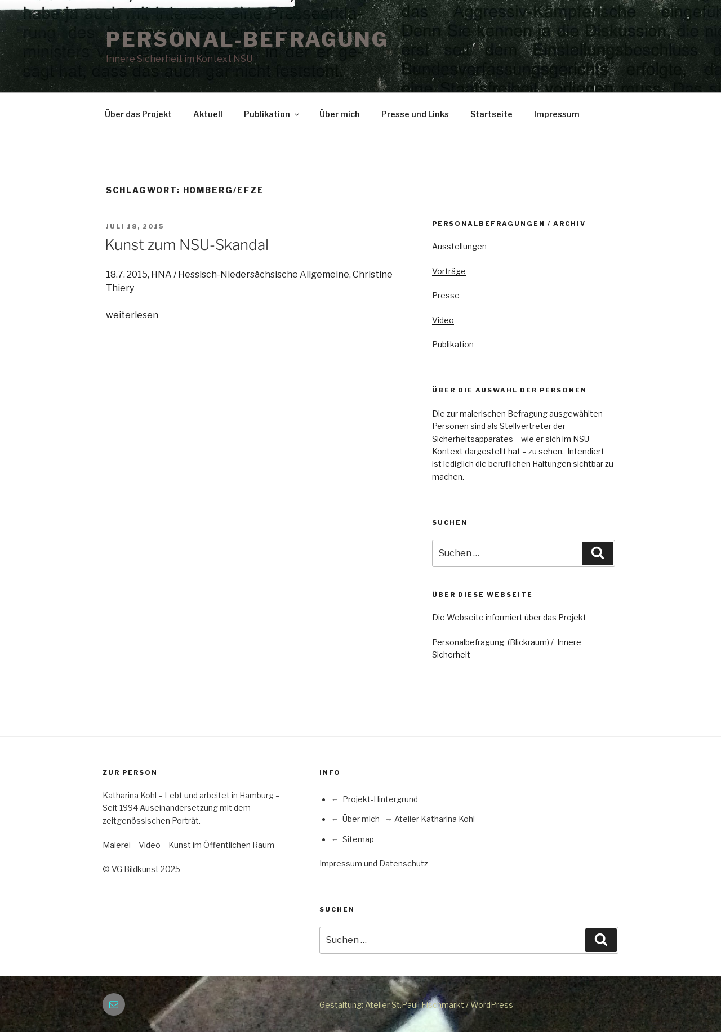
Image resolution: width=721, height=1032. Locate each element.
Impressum (557, 114)
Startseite (491, 114)
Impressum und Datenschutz (373, 863)
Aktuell (207, 114)
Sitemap (358, 839)
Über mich (339, 114)
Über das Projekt (138, 114)
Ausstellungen (459, 246)
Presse (446, 295)
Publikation (272, 114)
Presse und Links (415, 114)
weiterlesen (132, 315)
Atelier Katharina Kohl (434, 819)
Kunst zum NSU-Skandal (187, 244)
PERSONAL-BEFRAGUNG (247, 39)
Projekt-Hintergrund (380, 799)
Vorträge (449, 271)
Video (443, 320)
